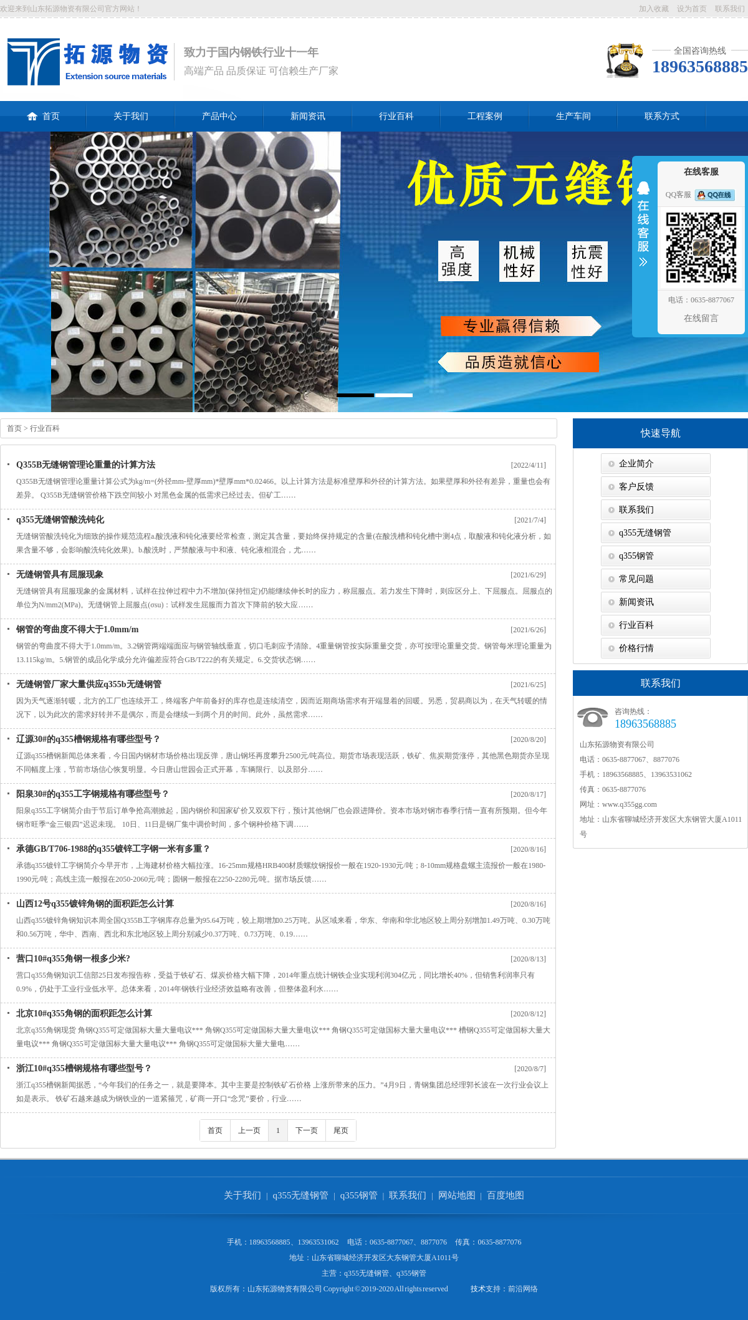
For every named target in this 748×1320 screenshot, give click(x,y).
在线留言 (701, 318)
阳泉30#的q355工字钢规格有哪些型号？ (93, 794)
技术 (478, 1288)
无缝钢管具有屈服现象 (59, 574)
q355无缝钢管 (645, 532)
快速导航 (661, 433)
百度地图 (505, 1195)
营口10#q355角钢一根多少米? (73, 958)
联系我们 (730, 8)
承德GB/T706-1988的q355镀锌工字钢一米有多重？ (113, 849)
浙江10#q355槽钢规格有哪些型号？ (84, 1068)
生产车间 (573, 116)
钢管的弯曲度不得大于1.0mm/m (77, 629)
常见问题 (636, 579)
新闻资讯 (307, 116)
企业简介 (636, 463)
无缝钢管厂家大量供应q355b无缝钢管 (88, 684)
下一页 (306, 1130)
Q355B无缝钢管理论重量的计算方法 (85, 465)
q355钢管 (636, 556)
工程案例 (484, 116)
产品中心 (219, 116)
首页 (43, 111)
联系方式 (662, 116)
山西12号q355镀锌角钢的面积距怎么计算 (95, 903)
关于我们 (130, 116)
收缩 (643, 231)
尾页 (340, 1130)
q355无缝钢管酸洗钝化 (60, 519)
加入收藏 (654, 8)
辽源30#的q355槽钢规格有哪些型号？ (88, 739)
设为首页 (692, 8)
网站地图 (457, 1195)
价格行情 (636, 648)
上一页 (249, 1130)
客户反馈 (636, 486)
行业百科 (396, 116)
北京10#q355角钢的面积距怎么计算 (84, 1013)
